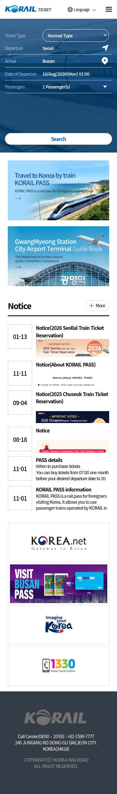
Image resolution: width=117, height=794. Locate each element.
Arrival (10, 61)
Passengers (15, 86)
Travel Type (15, 35)
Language (82, 9)
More (100, 305)
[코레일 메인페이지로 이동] (28, 9)
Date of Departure (21, 74)
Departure (14, 48)
